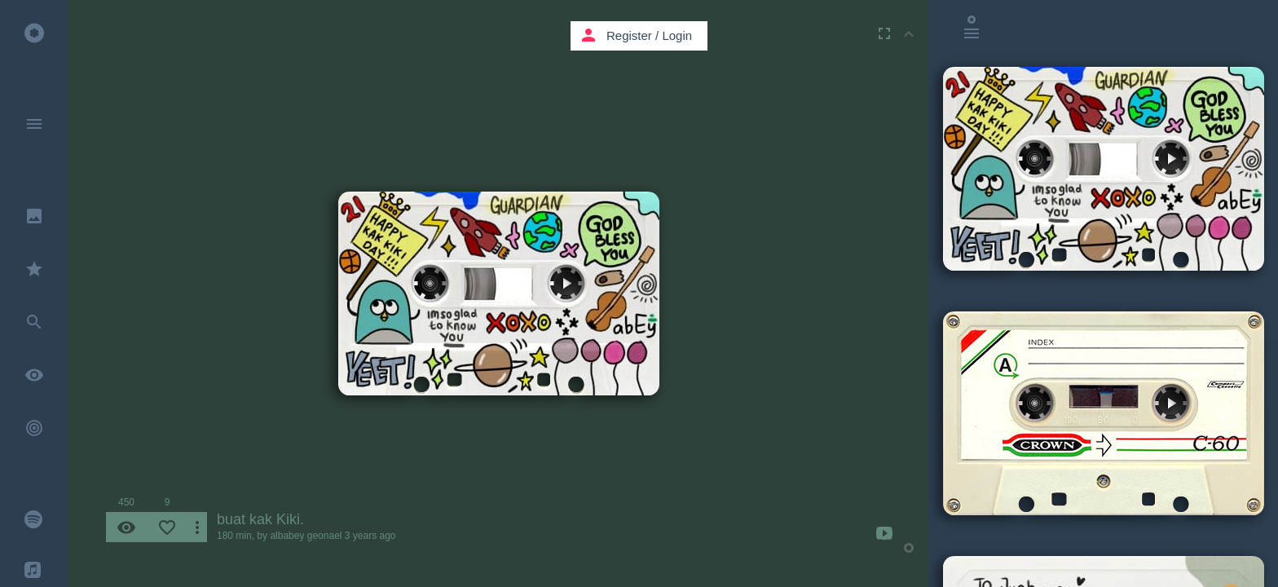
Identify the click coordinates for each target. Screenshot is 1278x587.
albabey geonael (306, 535)
